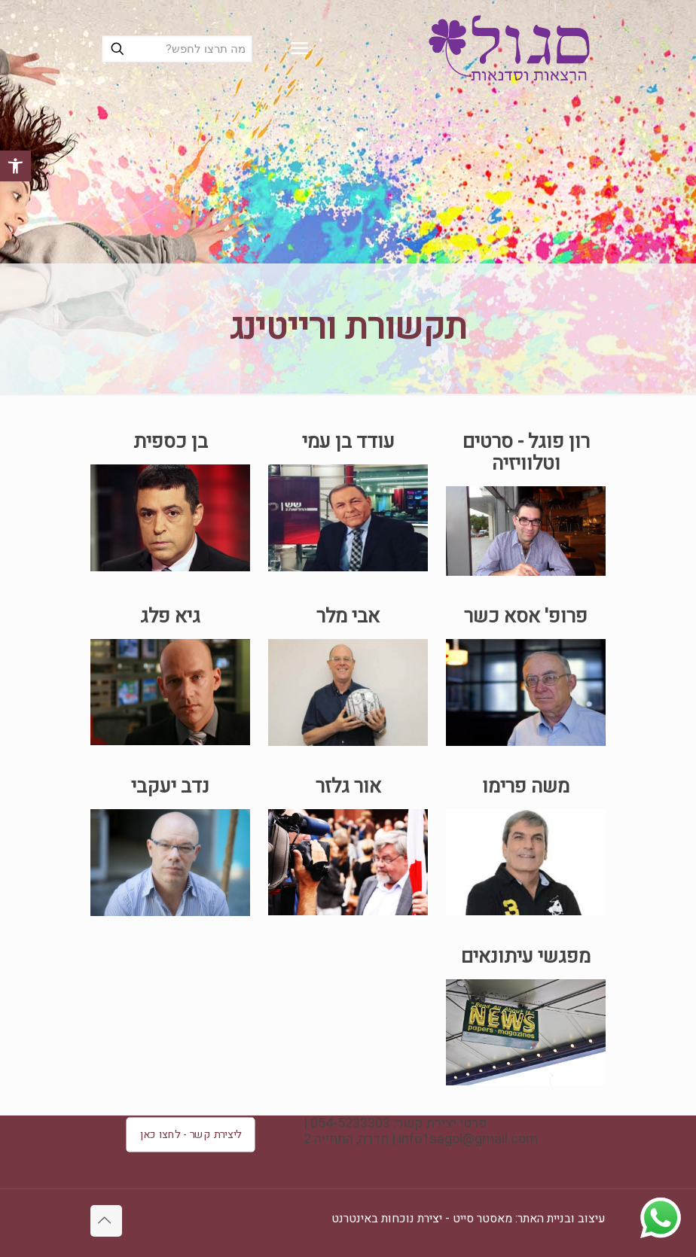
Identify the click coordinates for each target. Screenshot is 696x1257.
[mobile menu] (299, 49)
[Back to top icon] (106, 1221)
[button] (15, 166)
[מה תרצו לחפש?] (177, 48)
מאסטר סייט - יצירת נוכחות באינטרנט (421, 1219)
